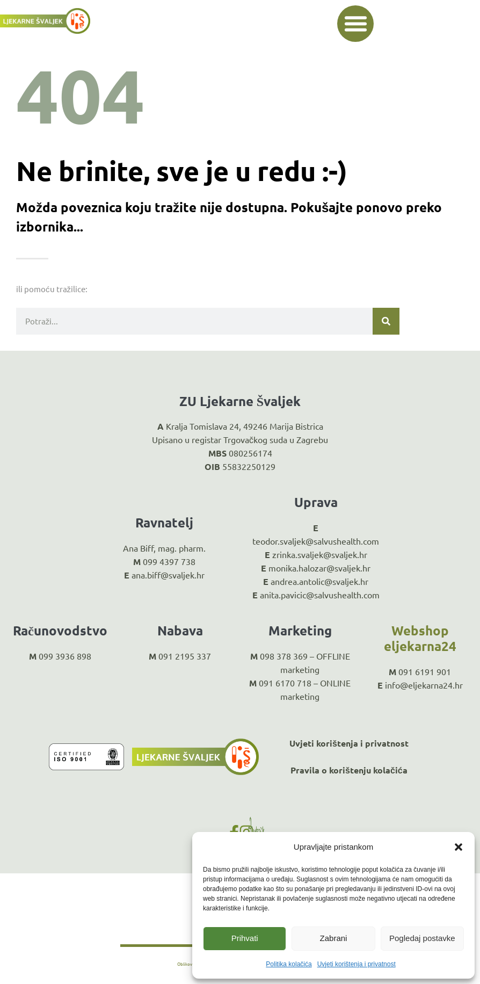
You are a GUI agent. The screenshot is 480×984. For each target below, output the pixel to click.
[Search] (386, 321)
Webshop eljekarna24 (420, 638)
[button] (458, 847)
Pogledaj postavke (422, 938)
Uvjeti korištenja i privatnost (356, 964)
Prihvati (244, 938)
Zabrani (333, 938)
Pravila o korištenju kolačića (349, 770)
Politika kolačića (288, 964)
